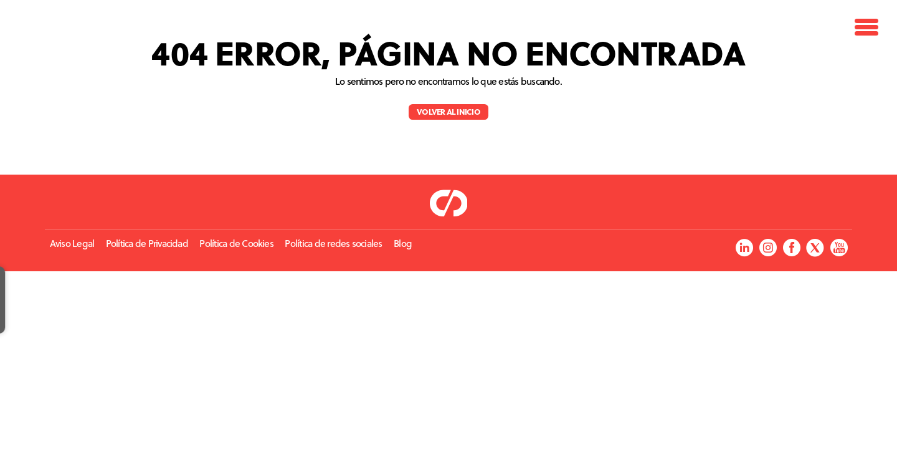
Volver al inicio (448, 111)
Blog (403, 243)
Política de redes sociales (333, 243)
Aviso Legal (72, 243)
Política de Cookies (236, 243)
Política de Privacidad (147, 243)
